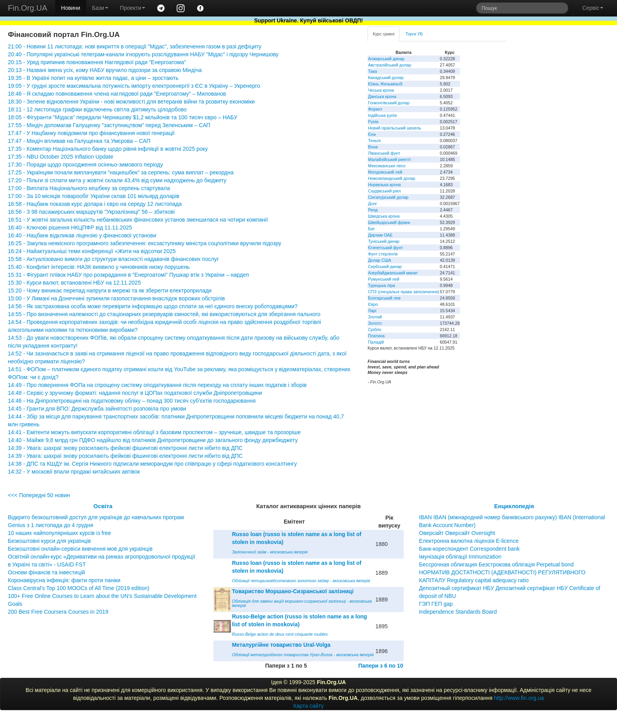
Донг (372, 203)
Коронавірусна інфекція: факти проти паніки (64, 580)
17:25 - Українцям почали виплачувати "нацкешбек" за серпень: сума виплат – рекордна (121, 172)
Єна (371, 134)
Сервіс (592, 8)
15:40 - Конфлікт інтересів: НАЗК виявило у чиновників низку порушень (99, 267)
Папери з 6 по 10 (380, 665)
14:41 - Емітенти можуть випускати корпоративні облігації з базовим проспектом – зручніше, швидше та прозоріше (154, 432)
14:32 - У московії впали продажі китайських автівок (74, 471)
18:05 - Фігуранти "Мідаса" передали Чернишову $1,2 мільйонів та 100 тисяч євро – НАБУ (122, 117)
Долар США (379, 260)
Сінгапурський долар (388, 197)
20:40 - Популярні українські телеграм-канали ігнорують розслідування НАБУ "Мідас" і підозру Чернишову (143, 54)
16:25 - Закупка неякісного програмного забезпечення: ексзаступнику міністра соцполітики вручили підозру (144, 243)
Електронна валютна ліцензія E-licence (469, 541)
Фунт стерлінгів (382, 254)
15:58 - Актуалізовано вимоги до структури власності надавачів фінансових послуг (113, 259)
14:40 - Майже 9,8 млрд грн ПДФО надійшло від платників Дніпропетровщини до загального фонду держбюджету (153, 440)
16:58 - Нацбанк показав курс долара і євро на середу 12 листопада (95, 204)
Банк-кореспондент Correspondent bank (469, 549)
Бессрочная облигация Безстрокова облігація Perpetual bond (496, 564)
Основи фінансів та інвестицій (46, 572)
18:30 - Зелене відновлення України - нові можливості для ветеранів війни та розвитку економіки (131, 101)
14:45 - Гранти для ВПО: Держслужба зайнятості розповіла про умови (97, 408)
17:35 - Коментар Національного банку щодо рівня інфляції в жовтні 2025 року (108, 149)
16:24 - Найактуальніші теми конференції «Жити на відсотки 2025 (92, 251)
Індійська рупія (382, 115)
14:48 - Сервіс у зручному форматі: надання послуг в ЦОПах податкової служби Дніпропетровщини (135, 393)
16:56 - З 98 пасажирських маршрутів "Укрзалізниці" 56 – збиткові (91, 212)
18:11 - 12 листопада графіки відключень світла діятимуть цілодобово (97, 109)
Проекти (132, 8)
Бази (100, 8)
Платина (376, 335)
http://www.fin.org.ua (519, 698)
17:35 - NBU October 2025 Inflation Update (60, 157)
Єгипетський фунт (385, 247)
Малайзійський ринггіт (389, 159)
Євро (373, 304)
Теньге (374, 140)
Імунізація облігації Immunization (460, 556)
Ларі (372, 310)
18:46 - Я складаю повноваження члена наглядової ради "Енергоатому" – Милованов (117, 94)
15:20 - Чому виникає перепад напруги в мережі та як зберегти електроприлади (110, 290)
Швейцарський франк (389, 222)
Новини (70, 8)
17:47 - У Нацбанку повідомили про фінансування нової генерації (91, 133)
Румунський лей (383, 279)
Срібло (374, 329)
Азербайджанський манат (393, 272)
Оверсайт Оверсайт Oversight (457, 533)
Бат (371, 228)
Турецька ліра (381, 285)
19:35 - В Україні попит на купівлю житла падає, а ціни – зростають (93, 78)
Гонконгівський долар (389, 102)
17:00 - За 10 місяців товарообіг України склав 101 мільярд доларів (93, 196)
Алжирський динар (386, 58)
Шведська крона (383, 216)
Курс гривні (383, 33)
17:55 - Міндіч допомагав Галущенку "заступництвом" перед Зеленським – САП (109, 125)
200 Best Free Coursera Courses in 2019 (58, 612)
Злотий (375, 317)
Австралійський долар (389, 65)
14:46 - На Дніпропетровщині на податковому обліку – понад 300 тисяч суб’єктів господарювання (132, 401)
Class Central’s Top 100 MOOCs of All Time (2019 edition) (79, 588)
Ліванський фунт (384, 153)
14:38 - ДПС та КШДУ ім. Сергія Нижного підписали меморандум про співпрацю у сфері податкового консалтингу (152, 464)
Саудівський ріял (384, 191)
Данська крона (382, 96)
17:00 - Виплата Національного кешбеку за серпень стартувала (89, 188)
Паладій (376, 342)
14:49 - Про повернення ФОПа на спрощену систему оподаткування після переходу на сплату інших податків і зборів (157, 385)
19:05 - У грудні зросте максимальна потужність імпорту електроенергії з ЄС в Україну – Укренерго (134, 86)
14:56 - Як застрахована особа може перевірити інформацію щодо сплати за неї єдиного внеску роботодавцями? (152, 306)
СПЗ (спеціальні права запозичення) (403, 291)
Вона (373, 146)
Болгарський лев (384, 298)
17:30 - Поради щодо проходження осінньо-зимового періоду (85, 164)
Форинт (375, 109)
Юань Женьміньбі (385, 83)
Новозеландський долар (391, 178)
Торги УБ (414, 33)
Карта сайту (308, 706)
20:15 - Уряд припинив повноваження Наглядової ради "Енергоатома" (97, 62)
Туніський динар (383, 241)
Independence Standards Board (458, 612)
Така (372, 71)
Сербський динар (385, 266)
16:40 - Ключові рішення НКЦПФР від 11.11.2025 (70, 227)
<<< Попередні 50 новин (39, 495)
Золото (375, 323)
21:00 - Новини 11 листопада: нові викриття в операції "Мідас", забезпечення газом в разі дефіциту (134, 46)
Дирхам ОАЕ (380, 235)
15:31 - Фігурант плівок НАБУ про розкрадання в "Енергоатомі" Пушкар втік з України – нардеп (128, 275)
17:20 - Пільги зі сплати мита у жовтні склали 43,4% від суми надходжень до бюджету (117, 180)
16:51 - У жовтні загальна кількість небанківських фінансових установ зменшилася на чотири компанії (138, 220)
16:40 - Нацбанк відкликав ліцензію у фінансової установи (82, 235)
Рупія (373, 121)
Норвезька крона (384, 184)
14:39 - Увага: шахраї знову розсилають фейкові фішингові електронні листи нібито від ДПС (125, 448)
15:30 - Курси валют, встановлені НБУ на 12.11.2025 (74, 282)
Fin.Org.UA (27, 8)
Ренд (373, 209)
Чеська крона (381, 90)
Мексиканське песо (386, 165)
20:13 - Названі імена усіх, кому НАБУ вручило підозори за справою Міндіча (105, 70)
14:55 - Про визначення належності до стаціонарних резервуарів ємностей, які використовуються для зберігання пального (164, 314)
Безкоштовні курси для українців (49, 541)
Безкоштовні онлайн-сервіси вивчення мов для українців (80, 549)
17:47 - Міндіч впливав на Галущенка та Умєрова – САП (79, 141)
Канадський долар (386, 77)
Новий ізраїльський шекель (394, 128)
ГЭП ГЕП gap (436, 604)
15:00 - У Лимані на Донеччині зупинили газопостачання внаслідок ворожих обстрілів (116, 298)
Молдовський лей (385, 172)
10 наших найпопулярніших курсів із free (59, 533)
